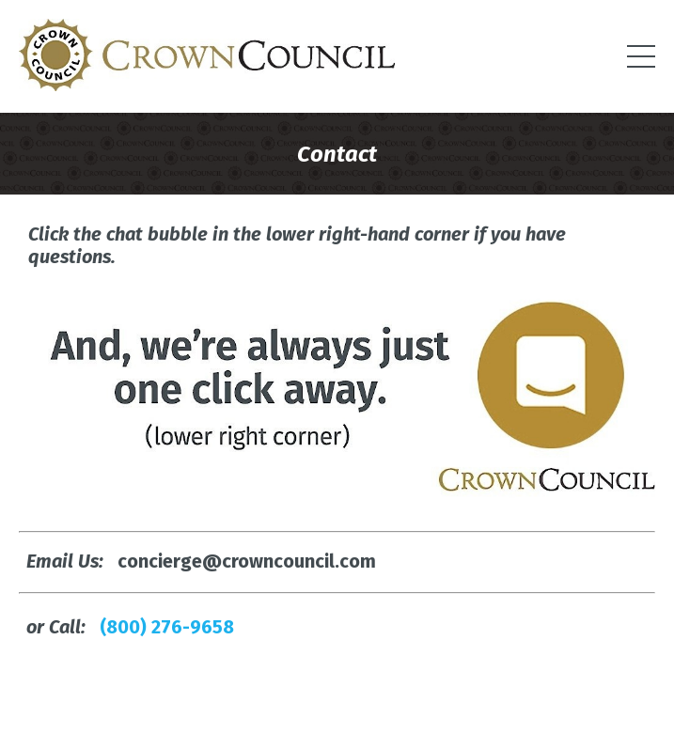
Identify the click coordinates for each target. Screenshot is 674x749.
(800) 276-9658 (167, 627)
